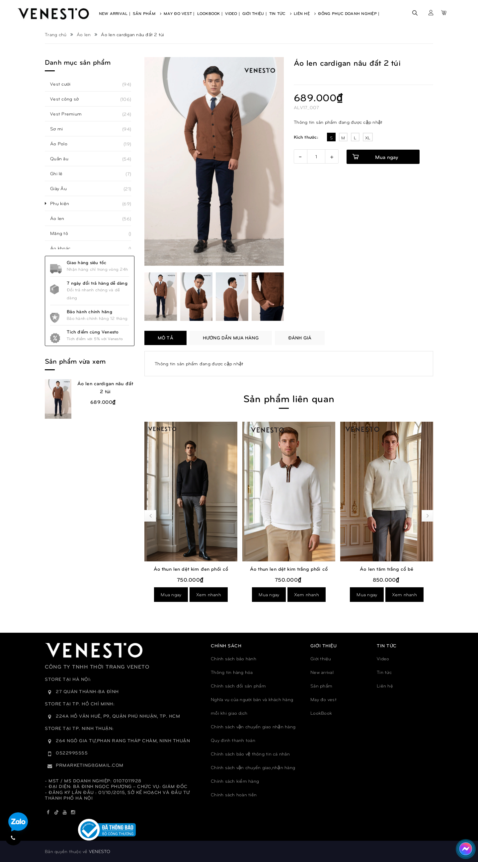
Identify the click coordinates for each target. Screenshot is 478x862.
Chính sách (226, 645)
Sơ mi (60, 128)
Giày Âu (62, 188)
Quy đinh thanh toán (233, 740)
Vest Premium (69, 114)
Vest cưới (64, 84)
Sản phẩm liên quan (288, 398)
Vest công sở (68, 99)
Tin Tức (280, 13)
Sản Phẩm (147, 13)
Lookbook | (210, 13)
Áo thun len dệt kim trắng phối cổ (289, 569)
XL (367, 137)
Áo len (61, 218)
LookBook (321, 713)
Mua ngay (386, 157)
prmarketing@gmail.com (89, 765)
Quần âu (63, 158)
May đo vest (323, 699)
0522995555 (72, 752)
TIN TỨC (387, 645)
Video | (232, 13)
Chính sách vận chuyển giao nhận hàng (253, 726)
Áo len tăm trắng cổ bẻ (386, 569)
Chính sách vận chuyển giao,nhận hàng (253, 767)
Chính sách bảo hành (233, 658)
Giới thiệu (320, 658)
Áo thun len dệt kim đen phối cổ (191, 569)
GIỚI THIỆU (323, 645)
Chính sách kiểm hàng (235, 781)
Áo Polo (62, 143)
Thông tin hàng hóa (232, 672)
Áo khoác (64, 248)
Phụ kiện (63, 203)
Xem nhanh (208, 594)
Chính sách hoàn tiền (234, 794)
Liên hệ (385, 685)
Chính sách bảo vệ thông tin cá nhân (250, 753)
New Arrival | (114, 13)
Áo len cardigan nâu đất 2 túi (105, 387)
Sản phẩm (321, 685)
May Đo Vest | (179, 13)
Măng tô (62, 233)
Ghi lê (60, 173)
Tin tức (384, 672)
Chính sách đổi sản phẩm (238, 685)
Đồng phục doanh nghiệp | (348, 13)
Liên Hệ (305, 13)
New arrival (322, 672)
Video (383, 658)
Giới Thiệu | (254, 13)
